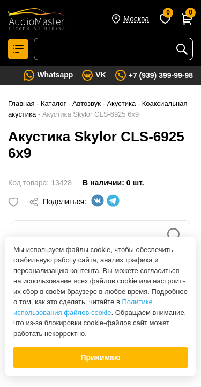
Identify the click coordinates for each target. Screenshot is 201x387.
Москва (136, 19)
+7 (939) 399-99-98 (161, 75)
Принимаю (100, 357)
